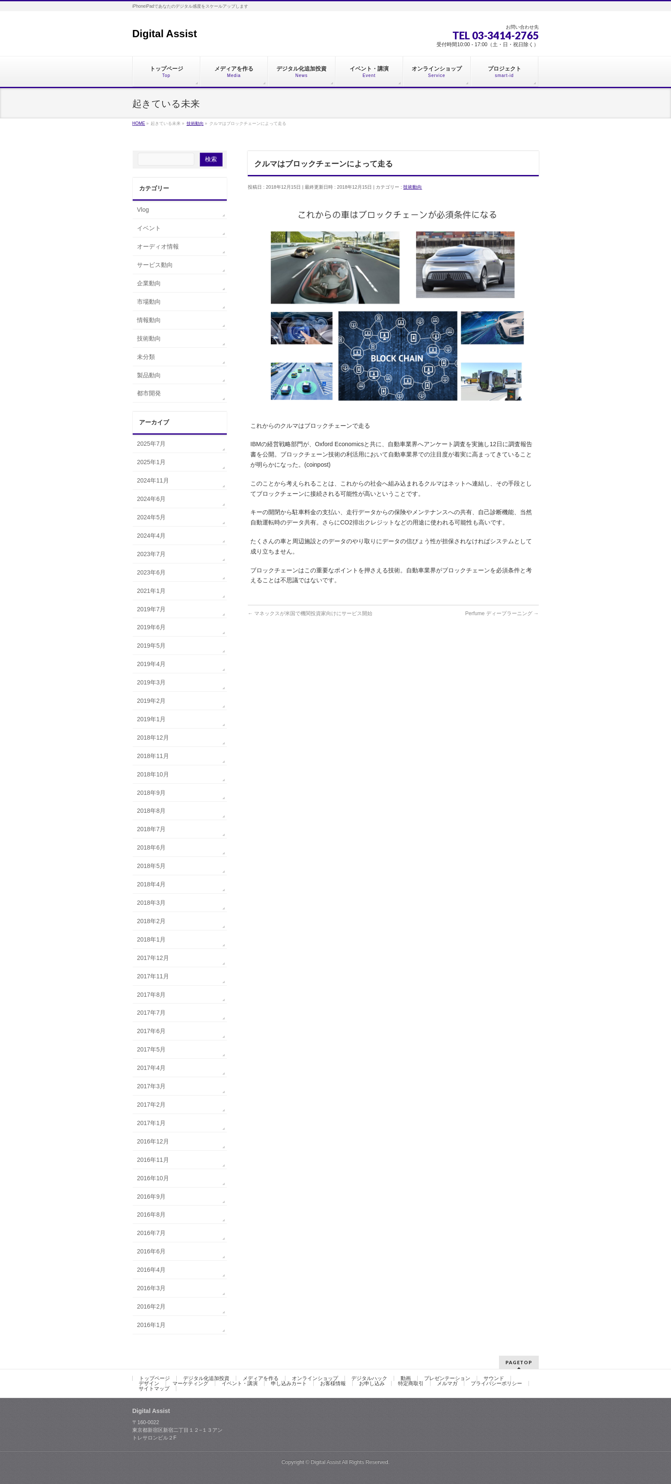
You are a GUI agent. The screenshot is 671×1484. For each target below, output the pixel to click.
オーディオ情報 (158, 246)
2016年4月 (151, 1269)
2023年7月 (151, 554)
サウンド (494, 1378)
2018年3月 (151, 902)
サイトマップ (154, 1388)
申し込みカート (289, 1383)
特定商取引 (411, 1383)
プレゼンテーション (447, 1378)
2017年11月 (153, 976)
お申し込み (372, 1383)
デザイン (149, 1383)
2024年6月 (151, 498)
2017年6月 (151, 1031)
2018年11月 (153, 755)
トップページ (154, 1378)
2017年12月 (153, 957)
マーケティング (190, 1383)
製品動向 (149, 375)
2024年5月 (151, 517)
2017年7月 (151, 1012)
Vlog (143, 209)
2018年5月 (151, 865)
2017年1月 (151, 1123)
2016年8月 (151, 1214)
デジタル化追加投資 (206, 1378)
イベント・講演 (240, 1383)
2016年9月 (151, 1196)
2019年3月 (151, 682)
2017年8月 (151, 994)
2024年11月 (153, 480)
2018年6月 (151, 847)
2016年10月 (153, 1178)
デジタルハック (369, 1378)
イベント (149, 228)
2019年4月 (151, 664)
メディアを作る (261, 1378)
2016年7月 (151, 1232)
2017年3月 (151, 1086)
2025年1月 (151, 462)
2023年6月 (151, 572)
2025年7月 (151, 443)
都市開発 (149, 393)
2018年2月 (151, 921)
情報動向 (149, 320)
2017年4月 (151, 1067)
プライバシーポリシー (496, 1383)
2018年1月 (151, 939)
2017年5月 (151, 1049)
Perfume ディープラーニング (502, 613)
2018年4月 (151, 884)
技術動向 (412, 187)
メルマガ (447, 1383)
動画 (406, 1378)
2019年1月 (151, 719)
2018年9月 (151, 792)
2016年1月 (151, 1324)
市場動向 (149, 301)
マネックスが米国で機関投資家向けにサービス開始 (310, 613)
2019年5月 (151, 645)
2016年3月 (151, 1288)
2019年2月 (151, 700)
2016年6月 (151, 1251)
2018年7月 (151, 829)
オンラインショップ (315, 1378)
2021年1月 (151, 590)
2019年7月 (151, 609)
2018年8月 (151, 810)
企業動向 (149, 283)
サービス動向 (155, 264)
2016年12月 (153, 1141)
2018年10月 (153, 774)
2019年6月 (151, 627)
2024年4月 (151, 535)
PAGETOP (518, 1362)
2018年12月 (153, 737)
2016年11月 (153, 1159)
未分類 (146, 356)
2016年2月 (151, 1306)
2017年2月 (151, 1104)
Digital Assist (164, 33)
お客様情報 (333, 1383)
